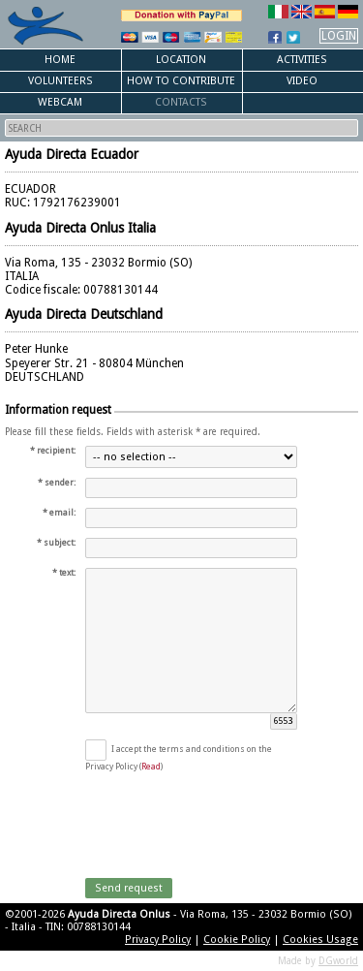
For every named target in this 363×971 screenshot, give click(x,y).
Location (181, 59)
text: (67, 573)
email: (62, 512)
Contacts (181, 102)
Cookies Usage (320, 939)
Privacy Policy (158, 939)
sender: (60, 482)
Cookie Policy (236, 939)
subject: (60, 543)
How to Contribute (181, 81)
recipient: (56, 450)
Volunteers (60, 81)
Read (151, 766)
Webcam (60, 102)
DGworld (338, 960)
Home (60, 59)
